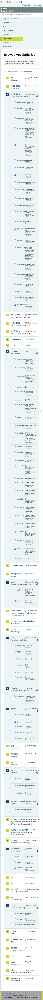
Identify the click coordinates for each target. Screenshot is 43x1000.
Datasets (6, 23)
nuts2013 (20, 507)
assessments (21, 359)
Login (25, 5)
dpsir (19, 400)
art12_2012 (15, 86)
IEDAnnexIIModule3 (18, 819)
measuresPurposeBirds (21, 189)
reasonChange (21, 247)
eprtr (13, 582)
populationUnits (21, 211)
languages (20, 460)
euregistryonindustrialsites (18, 621)
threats (19, 284)
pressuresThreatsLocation (21, 229)
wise (13, 970)
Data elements (8, 31)
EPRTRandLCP (17, 611)
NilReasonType (21, 478)
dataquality (16, 574)
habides (14, 754)
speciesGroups (21, 924)
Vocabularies (7, 39)
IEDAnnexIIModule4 (18, 830)
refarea (19, 665)
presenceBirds (21, 221)
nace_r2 (20, 466)
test (12, 956)
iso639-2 (20, 433)
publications (16, 940)
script (19, 549)
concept (20, 714)
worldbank (15, 978)
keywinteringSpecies (21, 160)
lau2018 (14, 889)
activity (19, 590)
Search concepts (28, 71)
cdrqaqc (20, 108)
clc (18, 857)
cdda (13, 345)
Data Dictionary (19, 14)
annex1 (19, 778)
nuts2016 (20, 515)
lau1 (13, 877)
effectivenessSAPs (21, 145)
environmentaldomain (21, 404)
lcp (12, 897)
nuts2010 (20, 499)
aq (12, 78)
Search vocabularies (13, 71)
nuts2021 (20, 524)
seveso (14, 948)
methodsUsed (21, 205)
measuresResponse (21, 198)
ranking (19, 240)
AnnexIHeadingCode (21, 809)
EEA (12, 2)
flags (19, 652)
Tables (5, 27)
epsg (19, 417)
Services (6, 43)
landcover (15, 849)
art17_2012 (15, 323)
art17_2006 (15, 315)
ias (12, 762)
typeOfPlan (21, 305)
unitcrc (19, 677)
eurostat (14, 629)
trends (19, 291)
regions (19, 919)
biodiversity (16, 339)
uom (13, 962)
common (15, 351)
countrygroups (21, 387)
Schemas (6, 35)
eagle (19, 862)
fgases (14, 688)
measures (20, 167)
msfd (13, 905)
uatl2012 (20, 868)
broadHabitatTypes (21, 913)
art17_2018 (15, 331)
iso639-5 (20, 452)
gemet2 (14, 709)
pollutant (20, 793)
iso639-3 (20, 446)
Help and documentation (11, 19)
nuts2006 (20, 491)
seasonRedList (21, 274)
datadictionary (17, 566)
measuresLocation (21, 182)
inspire (14, 840)
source (19, 726)
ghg (12, 746)
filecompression (21, 426)
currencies (21, 391)
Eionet (11, 14)
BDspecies (21, 102)
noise (13, 931)
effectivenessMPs (21, 128)
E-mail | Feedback (9, 993)
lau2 (13, 883)
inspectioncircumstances (21, 785)
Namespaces (7, 46)
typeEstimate (21, 297)
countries (20, 118)
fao (12, 638)
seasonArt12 (21, 264)
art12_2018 (15, 94)
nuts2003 (20, 482)
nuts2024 (20, 532)
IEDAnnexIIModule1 (18, 802)
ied (12, 770)
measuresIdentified (21, 175)
